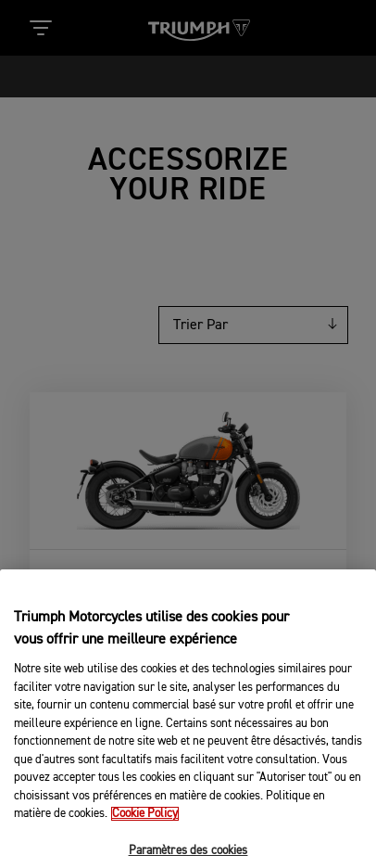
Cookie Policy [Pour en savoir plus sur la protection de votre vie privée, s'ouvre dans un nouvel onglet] (145, 832)
